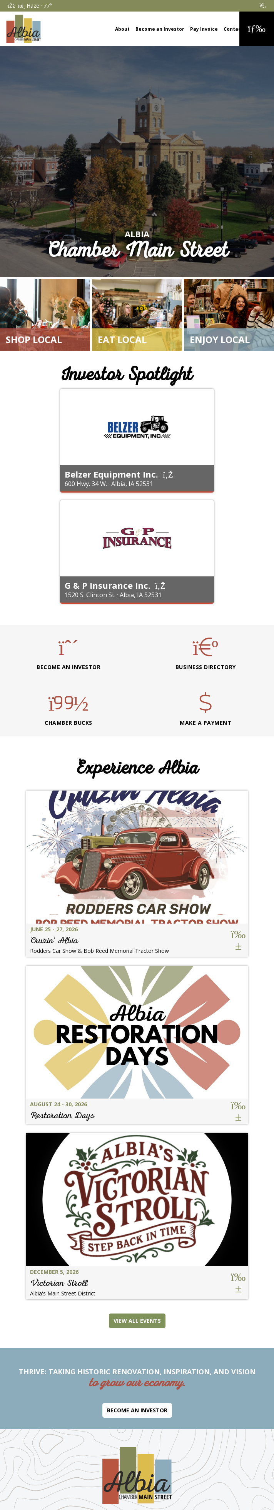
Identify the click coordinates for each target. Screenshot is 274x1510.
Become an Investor (159, 29)
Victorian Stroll (59, 1283)
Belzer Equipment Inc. (111, 474)
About (122, 29)
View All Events (137, 1320)
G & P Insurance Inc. (107, 585)
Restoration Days (62, 1115)
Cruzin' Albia (54, 940)
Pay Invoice (204, 29)
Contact (233, 29)
